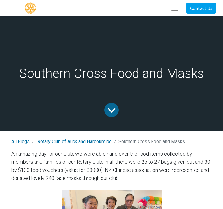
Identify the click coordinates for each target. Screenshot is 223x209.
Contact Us (201, 8)
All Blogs (20, 141)
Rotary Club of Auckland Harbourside (74, 141)
